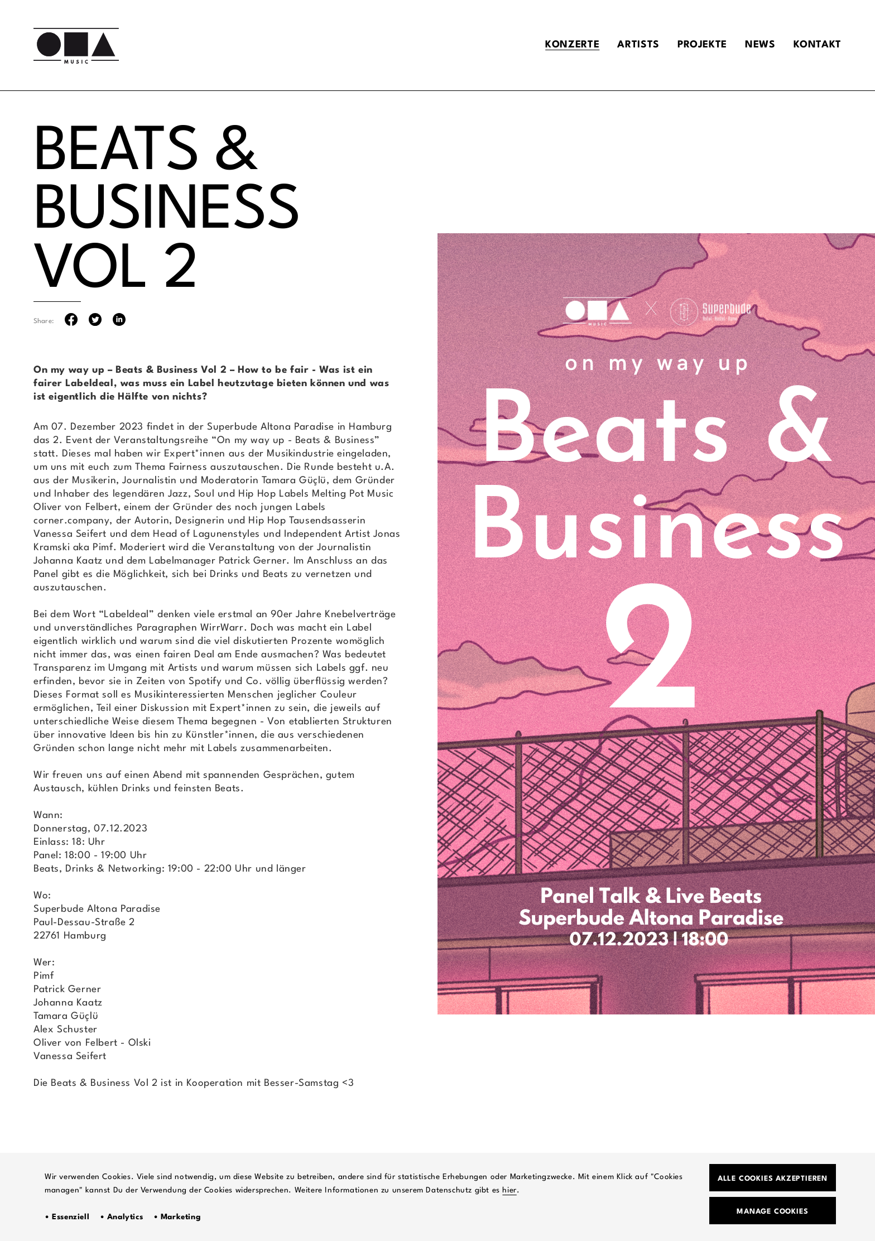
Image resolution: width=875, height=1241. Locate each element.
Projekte (702, 45)
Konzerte (572, 45)
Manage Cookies (772, 1211)
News (760, 45)
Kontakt (818, 45)
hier (509, 1190)
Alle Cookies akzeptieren (773, 1178)
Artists (638, 45)
